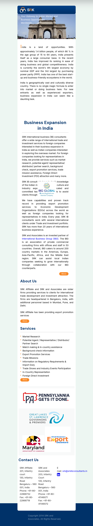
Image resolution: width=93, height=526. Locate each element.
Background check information (38, 350)
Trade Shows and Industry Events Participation (47, 368)
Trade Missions (30, 358)
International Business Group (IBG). (40, 238)
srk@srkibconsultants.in (74, 471)
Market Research (31, 336)
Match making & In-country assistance (42, 347)
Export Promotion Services (36, 354)
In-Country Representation (36, 372)
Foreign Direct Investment (36, 375)
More (64, 273)
